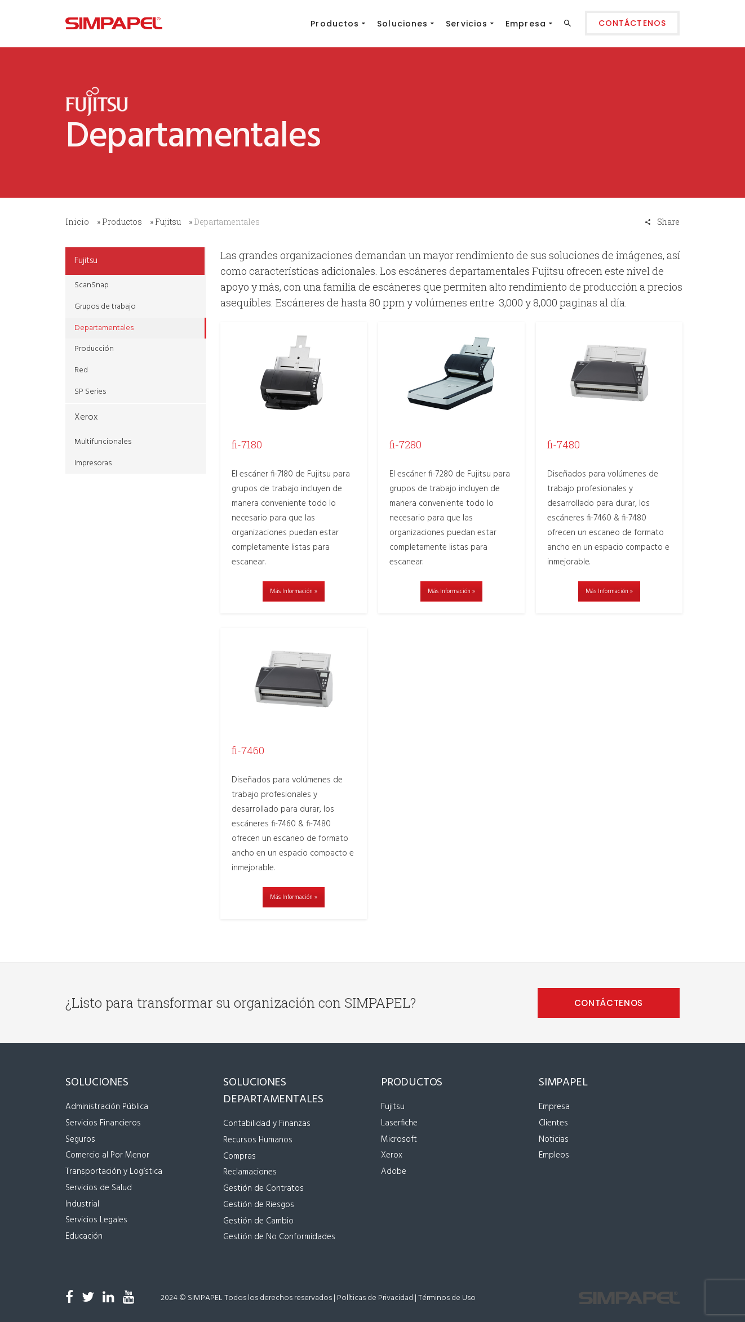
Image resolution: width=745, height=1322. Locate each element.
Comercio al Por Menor (107, 1154)
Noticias (554, 1138)
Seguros (80, 1138)
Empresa (554, 1106)
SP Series (90, 391)
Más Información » (293, 591)
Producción (94, 348)
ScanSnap (91, 285)
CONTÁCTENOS (608, 1002)
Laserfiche (399, 1122)
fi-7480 (563, 444)
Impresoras (93, 463)
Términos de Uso (447, 1296)
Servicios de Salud (98, 1187)
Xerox (85, 417)
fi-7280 (405, 444)
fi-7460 (248, 749)
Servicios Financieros (103, 1122)
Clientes (553, 1122)
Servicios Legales (96, 1219)
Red (81, 370)
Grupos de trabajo (105, 306)
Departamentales (104, 328)
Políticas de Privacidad (375, 1296)
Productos (122, 221)
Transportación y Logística (113, 1171)
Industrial (82, 1203)
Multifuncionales (102, 441)
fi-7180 (247, 444)
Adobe (393, 1171)
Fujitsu (168, 221)
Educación (84, 1236)
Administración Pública (106, 1106)
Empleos (554, 1154)
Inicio (77, 221)
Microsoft (399, 1138)
